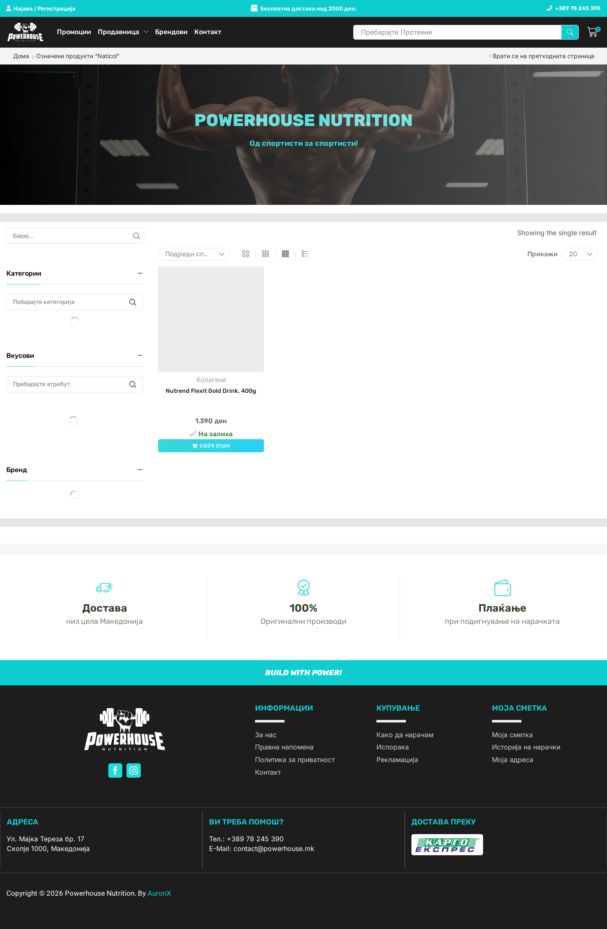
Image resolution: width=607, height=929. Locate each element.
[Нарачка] (194, 254)
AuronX (159, 893)
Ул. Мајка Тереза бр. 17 (45, 839)
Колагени (211, 380)
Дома (21, 55)
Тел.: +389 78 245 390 (246, 839)
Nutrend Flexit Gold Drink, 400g (211, 391)
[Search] (569, 32)
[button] (40, 9)
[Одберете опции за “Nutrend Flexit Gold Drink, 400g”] (211, 445)
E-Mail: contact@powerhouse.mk (261, 848)
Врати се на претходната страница (543, 55)
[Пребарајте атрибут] (132, 384)
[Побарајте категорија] (132, 302)
